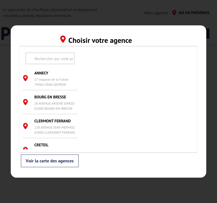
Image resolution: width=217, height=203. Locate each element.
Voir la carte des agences (50, 161)
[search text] (50, 58)
